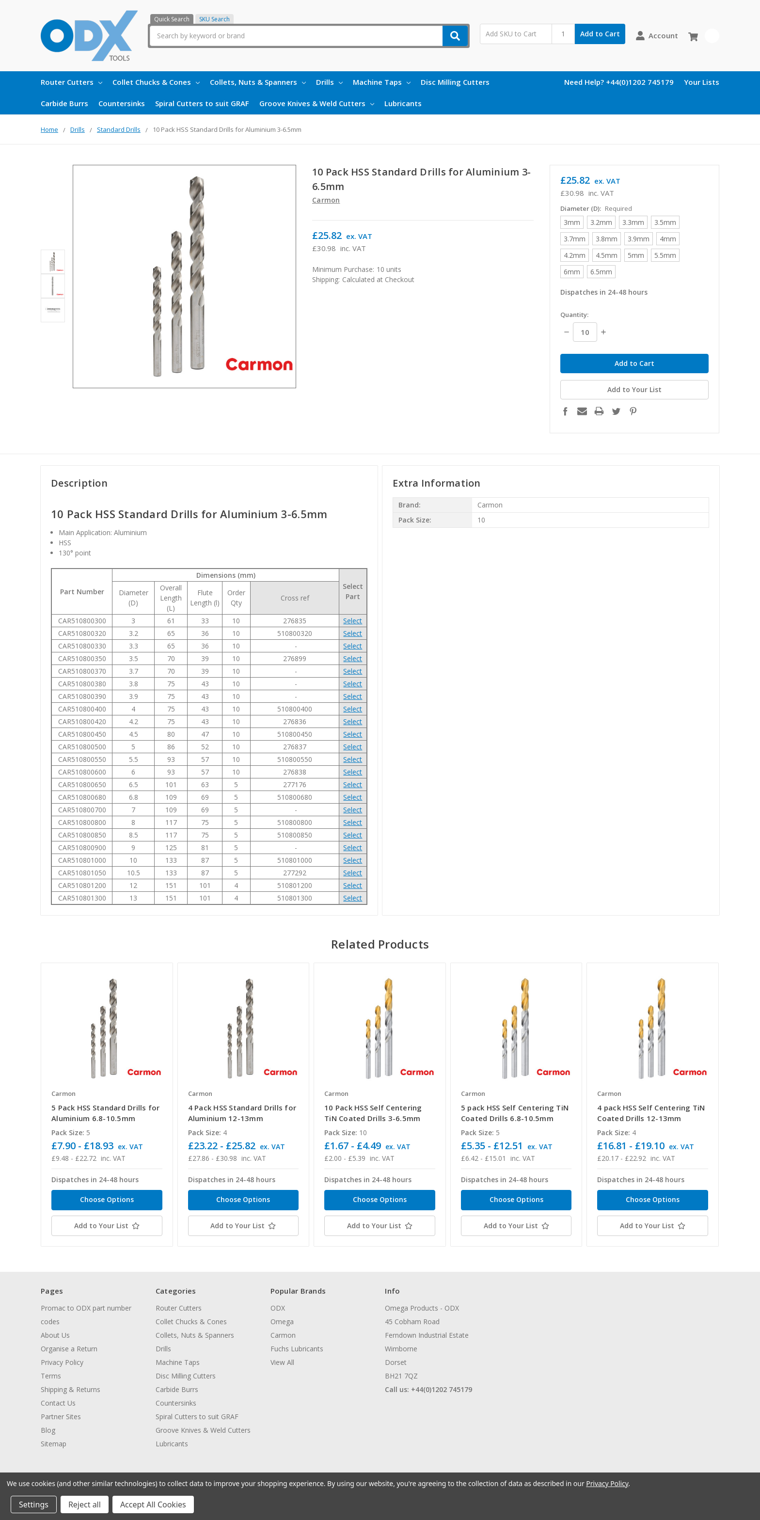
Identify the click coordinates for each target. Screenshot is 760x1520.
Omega (282, 1321)
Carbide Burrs (64, 103)
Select (352, 620)
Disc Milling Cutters (455, 82)
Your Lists (701, 82)
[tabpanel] (107, 1104)
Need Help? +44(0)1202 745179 (619, 82)
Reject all (84, 1504)
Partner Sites (61, 1416)
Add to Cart (600, 33)
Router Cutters (71, 82)
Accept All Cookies (153, 1504)
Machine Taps (382, 82)
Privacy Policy (62, 1362)
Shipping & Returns (70, 1389)
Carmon (283, 1335)
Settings (33, 1504)
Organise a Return (69, 1348)
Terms (51, 1375)
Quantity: (574, 314)
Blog (48, 1430)
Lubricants (403, 103)
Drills (329, 82)
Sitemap (53, 1443)
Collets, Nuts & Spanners (258, 82)
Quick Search (172, 19)
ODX (277, 1308)
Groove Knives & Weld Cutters (316, 103)
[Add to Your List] (106, 1226)
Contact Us (58, 1403)
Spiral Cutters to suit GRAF (202, 103)
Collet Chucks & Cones (156, 82)
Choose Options (107, 1199)
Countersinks (121, 103)
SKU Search (214, 19)
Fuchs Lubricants (296, 1348)
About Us (55, 1335)
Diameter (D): (596, 208)
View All (282, 1362)
